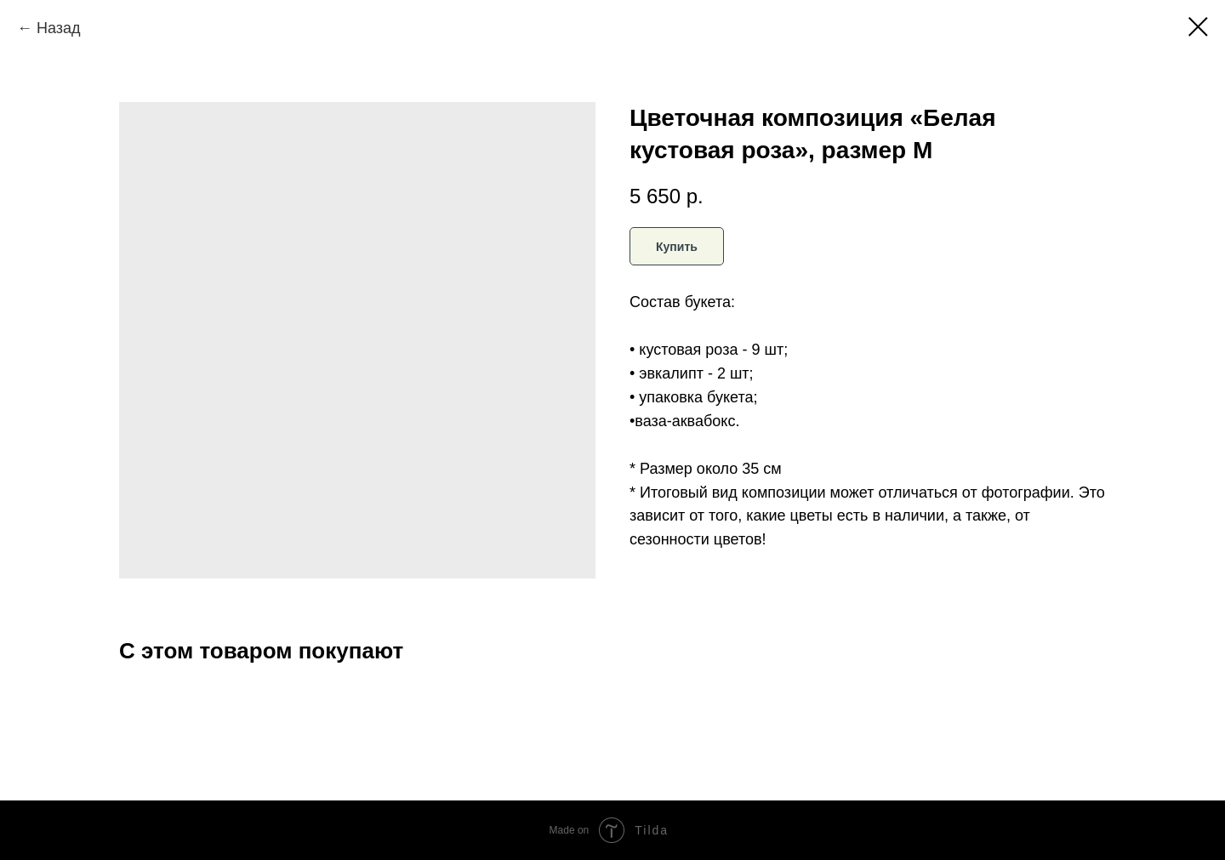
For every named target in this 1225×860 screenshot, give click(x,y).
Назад (59, 28)
